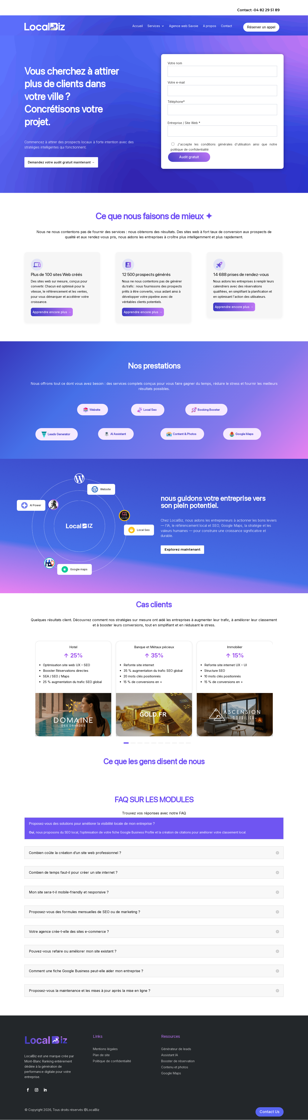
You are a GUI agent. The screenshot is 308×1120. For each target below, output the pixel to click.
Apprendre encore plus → (52, 312)
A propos (209, 26)
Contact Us (269, 1112)
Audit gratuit (189, 157)
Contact (226, 26)
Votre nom (222, 67)
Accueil (137, 26)
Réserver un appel (261, 27)
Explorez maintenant (183, 550)
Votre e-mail (222, 86)
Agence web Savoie (183, 26)
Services (154, 26)
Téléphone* (222, 106)
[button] (126, 743)
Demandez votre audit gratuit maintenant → (62, 162)
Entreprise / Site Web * (222, 127)
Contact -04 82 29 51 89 (258, 10)
